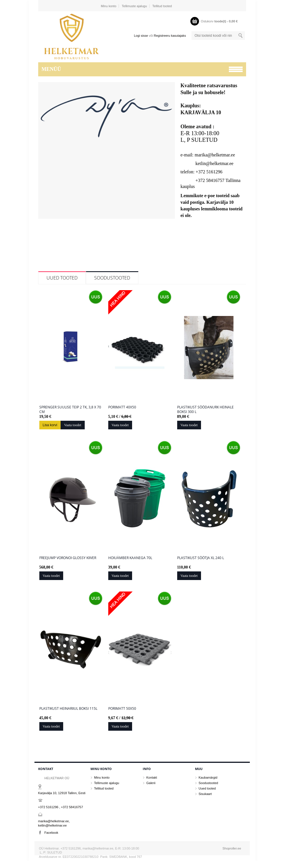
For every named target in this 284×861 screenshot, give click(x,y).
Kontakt (151, 777)
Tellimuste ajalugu (134, 6)
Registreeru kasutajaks (170, 35)
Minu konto (108, 6)
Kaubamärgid (208, 777)
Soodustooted (112, 278)
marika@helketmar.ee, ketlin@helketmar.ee (54, 823)
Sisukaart (205, 794)
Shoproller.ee (232, 848)
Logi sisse (141, 35)
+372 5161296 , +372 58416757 (60, 807)
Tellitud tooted (162, 6)
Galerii (151, 783)
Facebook (51, 832)
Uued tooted (62, 278)
